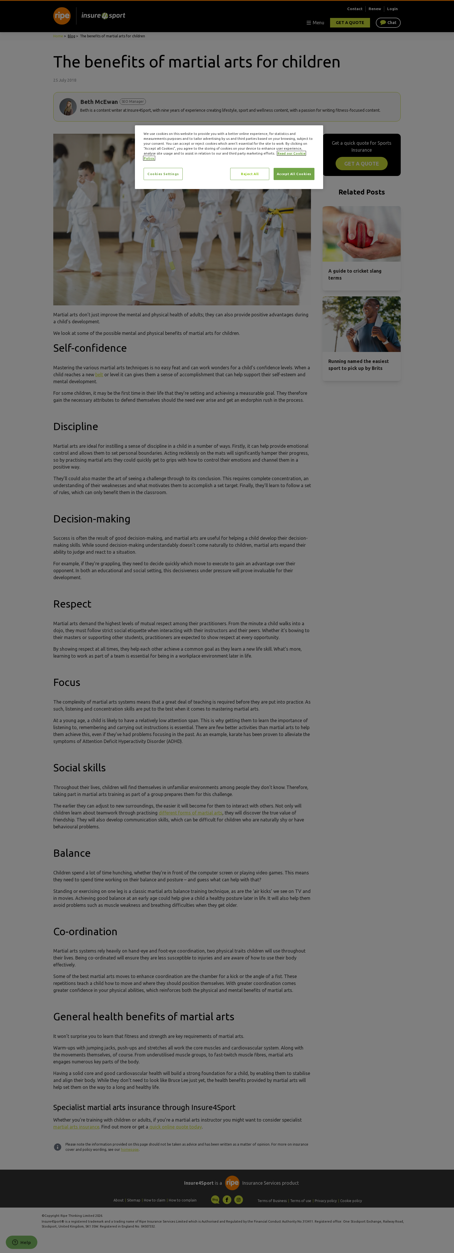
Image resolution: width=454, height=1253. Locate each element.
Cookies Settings (163, 174)
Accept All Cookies (294, 174)
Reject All (250, 174)
